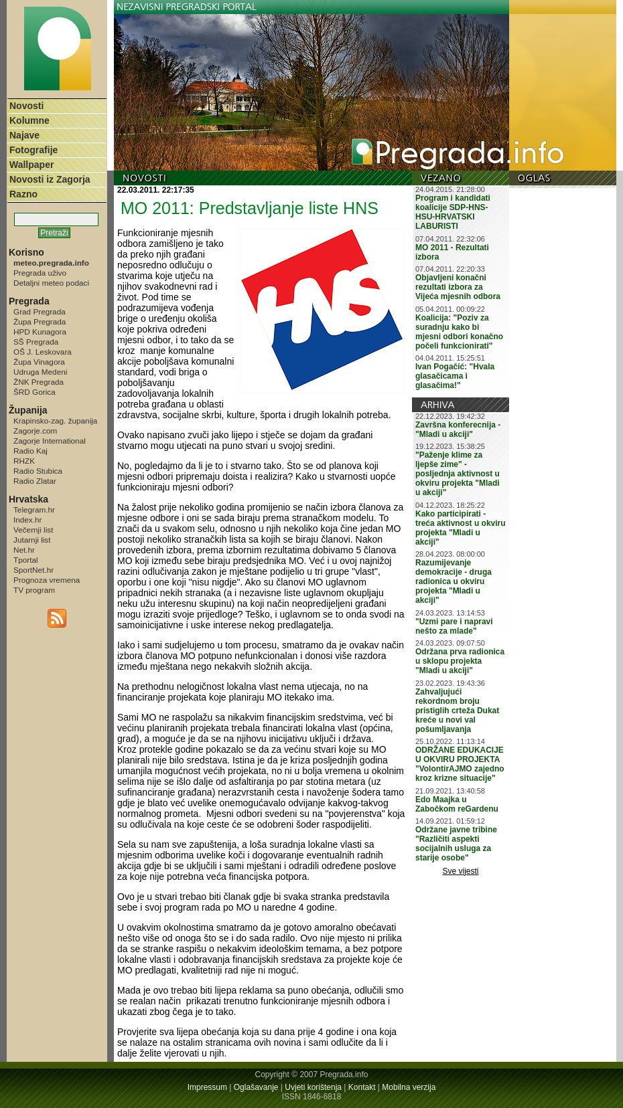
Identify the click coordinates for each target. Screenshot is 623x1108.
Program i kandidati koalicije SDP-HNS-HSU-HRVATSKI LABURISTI (452, 212)
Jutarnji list (32, 539)
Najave (24, 135)
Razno (23, 194)
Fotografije (33, 150)
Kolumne (29, 120)
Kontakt (362, 1087)
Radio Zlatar (34, 480)
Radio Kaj (30, 450)
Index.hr (27, 519)
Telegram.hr (34, 509)
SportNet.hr (33, 569)
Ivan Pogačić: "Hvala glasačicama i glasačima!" (454, 376)
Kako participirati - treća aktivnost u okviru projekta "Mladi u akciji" (460, 528)
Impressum (207, 1087)
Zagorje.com (35, 430)
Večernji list (33, 529)
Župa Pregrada (39, 321)
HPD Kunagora (39, 331)
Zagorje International (49, 440)
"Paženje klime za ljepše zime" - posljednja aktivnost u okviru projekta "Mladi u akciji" (457, 473)
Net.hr (24, 549)
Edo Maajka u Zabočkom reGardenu (456, 804)
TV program (34, 589)
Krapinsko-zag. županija (55, 420)
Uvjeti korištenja (313, 1087)
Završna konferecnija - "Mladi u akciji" (457, 429)
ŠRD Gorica (34, 391)
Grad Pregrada (39, 311)
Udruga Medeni (40, 371)
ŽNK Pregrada (38, 381)
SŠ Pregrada (35, 341)
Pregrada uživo (39, 272)
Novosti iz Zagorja (49, 179)
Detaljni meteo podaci (51, 282)
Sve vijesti (461, 871)
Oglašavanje (256, 1087)
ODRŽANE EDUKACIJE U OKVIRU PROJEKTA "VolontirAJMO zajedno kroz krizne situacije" (459, 764)
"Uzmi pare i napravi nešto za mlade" (454, 626)
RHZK (24, 460)
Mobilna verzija (408, 1087)
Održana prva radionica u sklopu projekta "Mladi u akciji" (459, 661)
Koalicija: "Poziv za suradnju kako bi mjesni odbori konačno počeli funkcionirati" (459, 332)
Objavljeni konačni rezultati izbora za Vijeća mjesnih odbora (457, 287)
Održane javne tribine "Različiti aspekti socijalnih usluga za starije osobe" (456, 843)
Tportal (25, 559)
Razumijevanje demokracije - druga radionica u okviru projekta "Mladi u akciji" (453, 581)
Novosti (26, 105)
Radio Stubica (37, 470)
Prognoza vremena (46, 579)
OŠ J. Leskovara (42, 351)
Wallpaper (31, 164)
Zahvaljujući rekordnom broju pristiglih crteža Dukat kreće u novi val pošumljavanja (457, 710)
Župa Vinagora (39, 361)
